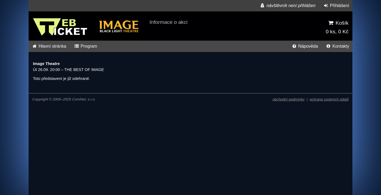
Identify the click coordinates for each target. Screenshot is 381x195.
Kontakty (337, 46)
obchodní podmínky (289, 99)
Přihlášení (336, 5)
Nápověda (304, 46)
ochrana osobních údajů (329, 99)
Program (85, 46)
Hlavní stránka (49, 46)
